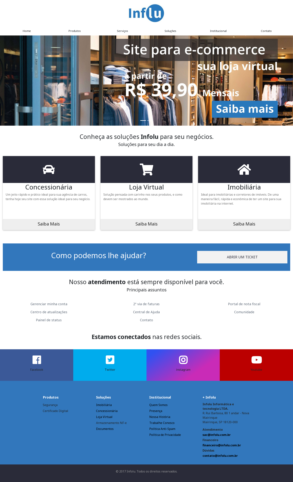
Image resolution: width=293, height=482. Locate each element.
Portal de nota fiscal (244, 304)
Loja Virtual (104, 417)
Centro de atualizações (48, 312)
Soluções (170, 31)
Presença (155, 411)
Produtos (74, 31)
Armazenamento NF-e (111, 423)
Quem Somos (158, 405)
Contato (266, 31)
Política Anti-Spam (162, 429)
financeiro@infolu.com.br (222, 445)
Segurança (50, 405)
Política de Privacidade (165, 435)
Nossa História (159, 417)
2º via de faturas (146, 304)
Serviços (122, 31)
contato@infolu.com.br (220, 456)
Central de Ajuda (146, 312)
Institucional (218, 31)
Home (27, 31)
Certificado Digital (55, 411)
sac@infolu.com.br (217, 435)
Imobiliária (104, 405)
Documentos (105, 429)
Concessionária (107, 411)
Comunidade (244, 312)
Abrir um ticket (242, 256)
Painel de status (49, 320)
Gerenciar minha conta (48, 304)
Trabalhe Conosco (162, 423)
